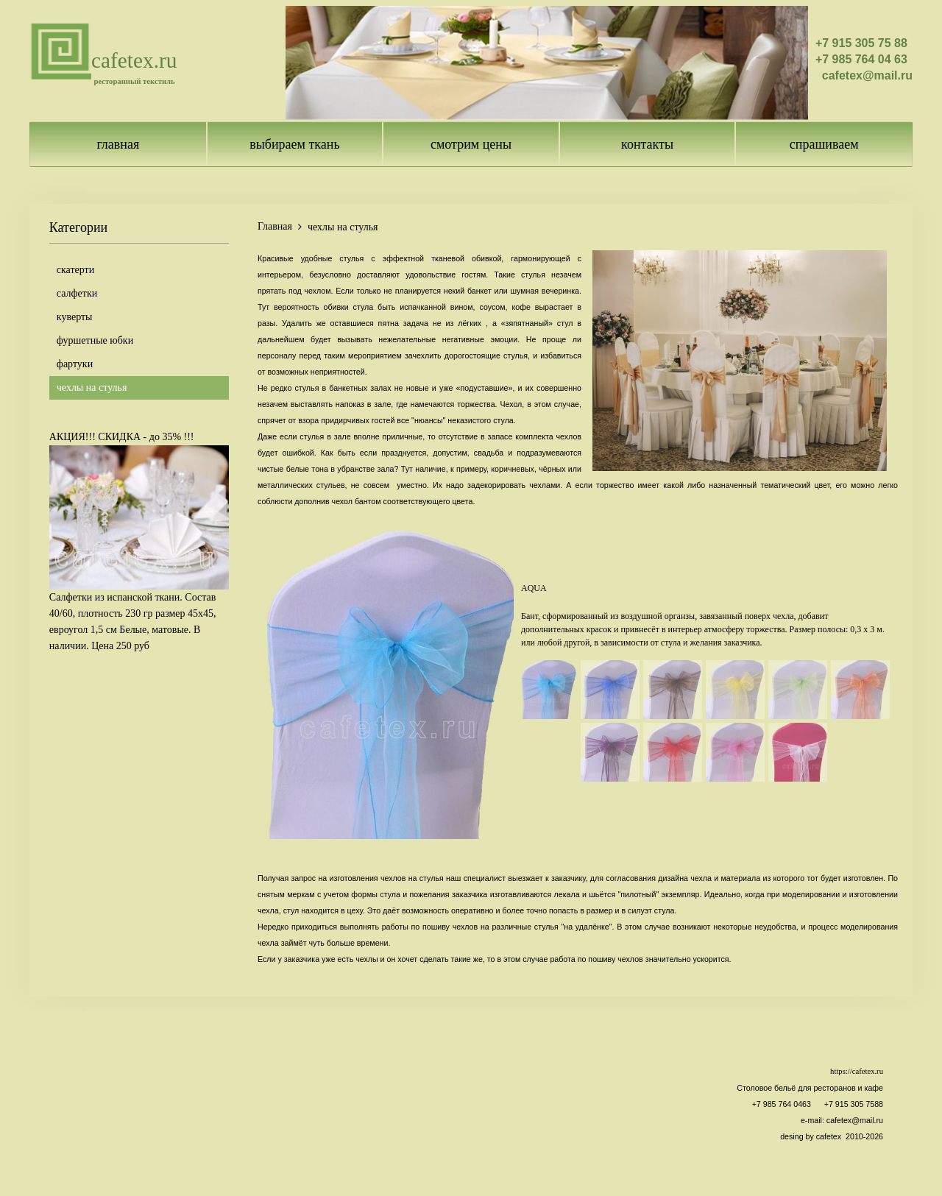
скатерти (75, 269)
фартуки (75, 363)
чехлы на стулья (92, 387)
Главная (275, 226)
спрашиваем (824, 144)
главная (117, 144)
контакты (647, 144)
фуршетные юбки (95, 340)
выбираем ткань (294, 144)
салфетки (77, 293)
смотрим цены (471, 144)
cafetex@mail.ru (854, 1120)
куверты (75, 316)
